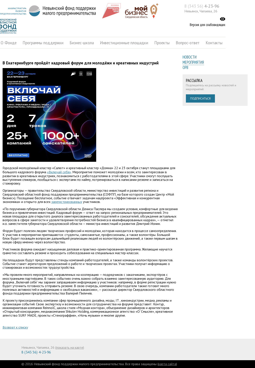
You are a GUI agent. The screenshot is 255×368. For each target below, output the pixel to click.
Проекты (162, 42)
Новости (190, 57)
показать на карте (69, 347)
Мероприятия (193, 62)
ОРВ (185, 67)
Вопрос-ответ (188, 42)
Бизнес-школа (82, 42)
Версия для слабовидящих (207, 24)
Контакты (214, 42)
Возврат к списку (15, 327)
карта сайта (167, 364)
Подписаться (200, 98)
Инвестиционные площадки (124, 42)
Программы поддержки (43, 42)
